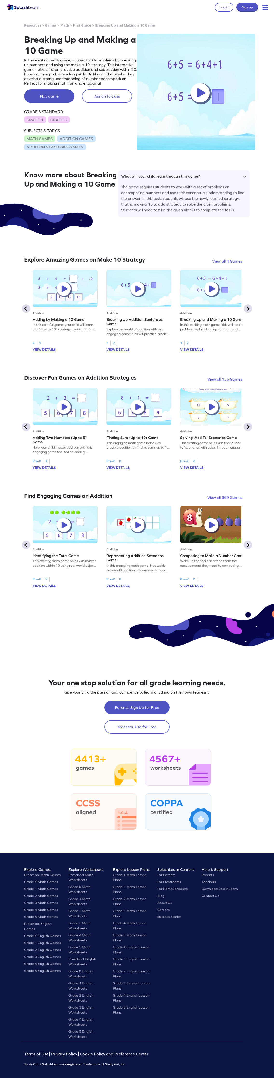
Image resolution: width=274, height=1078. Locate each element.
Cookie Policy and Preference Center (114, 1054)
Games (51, 25)
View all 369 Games (224, 497)
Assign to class (107, 96)
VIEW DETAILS (44, 349)
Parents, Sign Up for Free (137, 707)
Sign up (247, 7)
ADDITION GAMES (76, 138)
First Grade (82, 25)
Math (64, 25)
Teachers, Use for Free (137, 727)
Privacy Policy (64, 1054)
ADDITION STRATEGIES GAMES (55, 147)
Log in (224, 7)
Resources (32, 25)
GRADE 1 (35, 120)
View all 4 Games (227, 261)
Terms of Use (36, 1054)
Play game (49, 96)
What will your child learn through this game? (183, 176)
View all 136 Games (224, 379)
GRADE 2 (58, 120)
